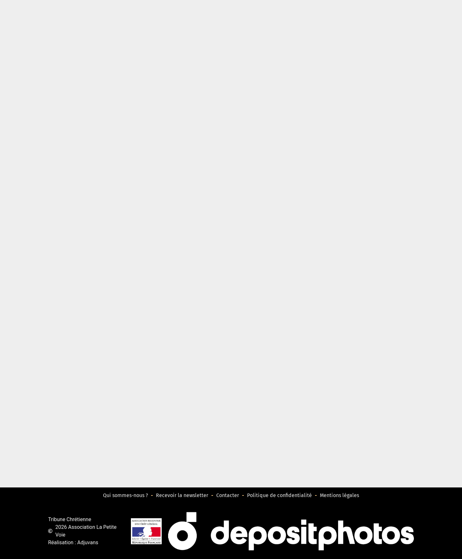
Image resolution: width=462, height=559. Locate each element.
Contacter (227, 495)
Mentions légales (339, 495)
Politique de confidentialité (279, 495)
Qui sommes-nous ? (125, 495)
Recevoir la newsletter (182, 495)
